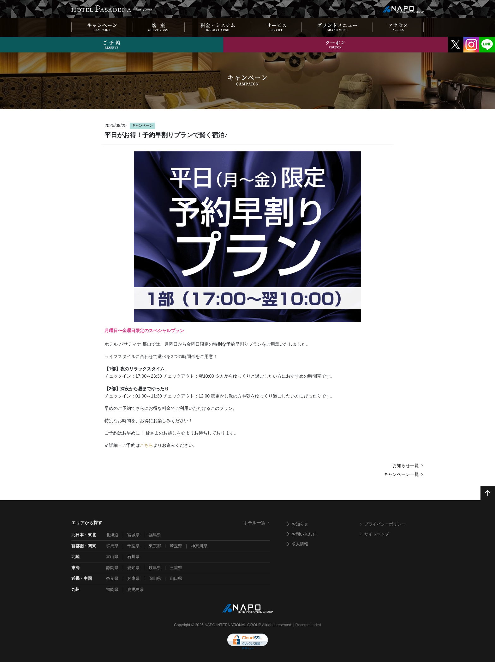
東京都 (155, 546)
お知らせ (297, 524)
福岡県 (112, 589)
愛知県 (133, 567)
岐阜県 (155, 567)
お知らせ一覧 (408, 465)
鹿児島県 (135, 589)
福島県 (155, 534)
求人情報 (297, 544)
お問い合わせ (301, 534)
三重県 (176, 567)
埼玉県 (176, 546)
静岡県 (112, 567)
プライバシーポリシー (382, 524)
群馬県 (112, 546)
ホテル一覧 (256, 522)
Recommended (308, 625)
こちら (146, 445)
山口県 (176, 578)
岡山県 (155, 578)
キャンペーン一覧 (404, 474)
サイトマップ (374, 534)
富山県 (112, 556)
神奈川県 (199, 546)
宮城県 (133, 534)
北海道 (112, 534)
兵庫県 (133, 578)
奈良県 (112, 578)
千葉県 (133, 546)
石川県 (133, 556)
